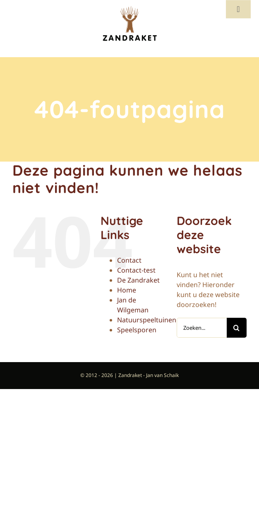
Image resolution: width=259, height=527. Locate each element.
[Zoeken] (237, 328)
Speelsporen (136, 329)
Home (126, 290)
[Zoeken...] (202, 328)
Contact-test (136, 270)
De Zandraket (138, 280)
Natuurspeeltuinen (146, 319)
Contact (129, 260)
